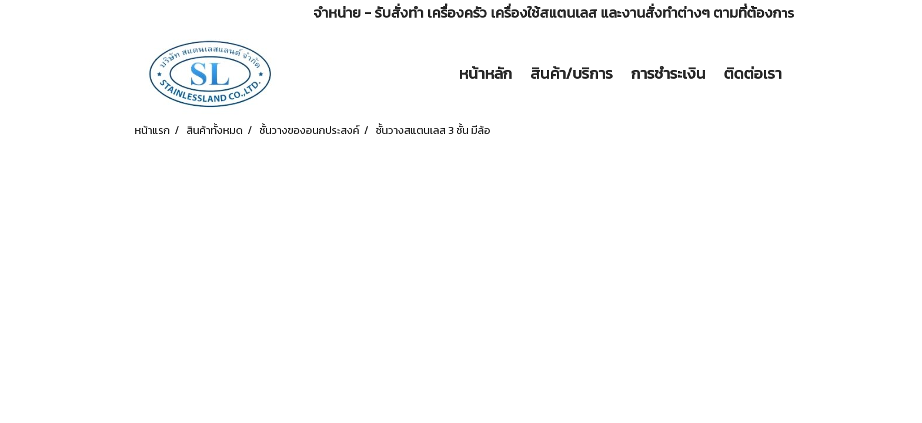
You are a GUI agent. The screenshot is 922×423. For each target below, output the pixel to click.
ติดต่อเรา (752, 73)
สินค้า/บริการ (571, 73)
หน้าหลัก (485, 73)
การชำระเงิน (668, 73)
